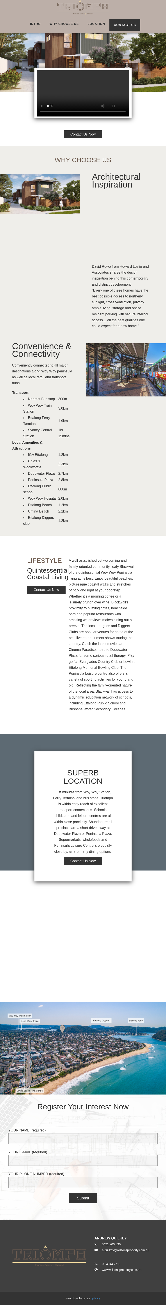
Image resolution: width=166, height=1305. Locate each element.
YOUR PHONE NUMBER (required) (83, 1178)
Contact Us (125, 25)
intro (35, 24)
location (96, 24)
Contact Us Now (46, 590)
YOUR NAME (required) (83, 1134)
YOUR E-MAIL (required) (83, 1156)
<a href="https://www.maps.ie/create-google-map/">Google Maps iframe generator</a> (83, 936)
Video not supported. (83, 93)
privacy (96, 1298)
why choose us (64, 24)
